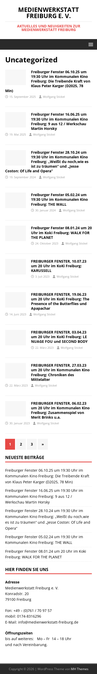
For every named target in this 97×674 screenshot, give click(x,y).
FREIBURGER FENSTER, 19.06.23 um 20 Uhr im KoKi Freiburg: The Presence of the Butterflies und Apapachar (60, 301)
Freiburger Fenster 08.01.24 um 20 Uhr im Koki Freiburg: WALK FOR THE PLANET (61, 232)
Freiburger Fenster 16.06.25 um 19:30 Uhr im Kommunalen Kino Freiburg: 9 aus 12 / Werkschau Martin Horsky (59, 121)
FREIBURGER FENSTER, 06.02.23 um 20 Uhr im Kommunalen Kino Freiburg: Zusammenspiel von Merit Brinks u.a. (60, 410)
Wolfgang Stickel (54, 97)
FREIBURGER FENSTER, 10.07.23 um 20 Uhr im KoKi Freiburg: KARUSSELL (58, 266)
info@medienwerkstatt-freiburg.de (48, 622)
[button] (90, 44)
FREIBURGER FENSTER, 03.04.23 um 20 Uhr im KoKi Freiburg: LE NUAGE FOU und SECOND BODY (59, 337)
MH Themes (79, 669)
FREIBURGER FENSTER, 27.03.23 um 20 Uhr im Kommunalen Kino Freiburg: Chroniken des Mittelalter (60, 372)
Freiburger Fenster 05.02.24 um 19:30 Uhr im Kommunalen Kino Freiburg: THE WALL (59, 199)
